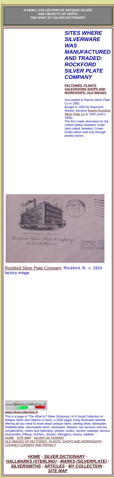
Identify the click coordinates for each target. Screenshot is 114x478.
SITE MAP (57, 470)
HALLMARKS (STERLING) (31, 461)
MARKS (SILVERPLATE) (83, 461)
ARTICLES (54, 466)
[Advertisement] (32, 84)
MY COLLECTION (85, 466)
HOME (34, 456)
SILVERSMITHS (26, 466)
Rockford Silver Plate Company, (33, 268)
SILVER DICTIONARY (64, 456)
